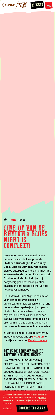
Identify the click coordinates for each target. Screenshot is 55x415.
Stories (12, 220)
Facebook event (37, 340)
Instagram (38, 336)
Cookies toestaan (32, 408)
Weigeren (7, 408)
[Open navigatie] (49, 5)
